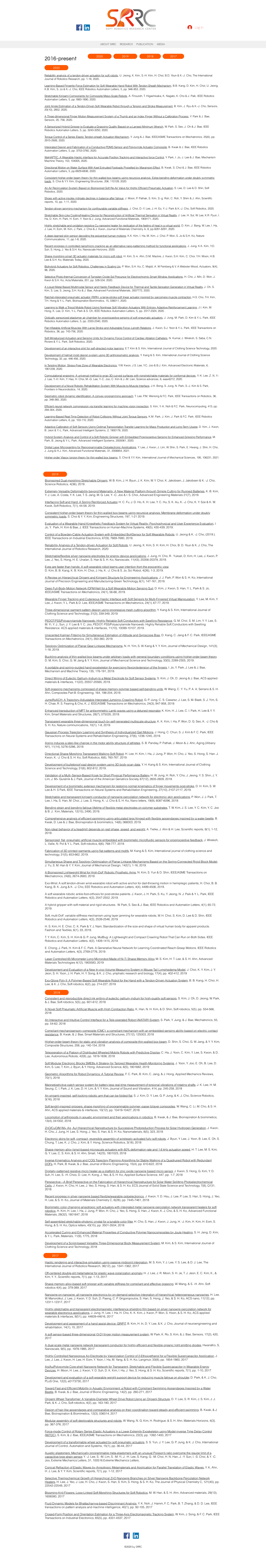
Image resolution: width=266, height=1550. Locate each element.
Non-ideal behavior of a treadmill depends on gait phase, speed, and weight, (95, 829)
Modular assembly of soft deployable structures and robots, (83, 1420)
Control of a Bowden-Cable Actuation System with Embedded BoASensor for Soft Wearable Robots (109, 534)
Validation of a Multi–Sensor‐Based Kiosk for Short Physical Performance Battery (97, 775)
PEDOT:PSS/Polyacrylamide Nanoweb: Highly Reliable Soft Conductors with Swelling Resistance (108, 620)
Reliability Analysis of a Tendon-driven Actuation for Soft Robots (86, 545)
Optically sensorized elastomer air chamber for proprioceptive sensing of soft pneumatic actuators (104, 317)
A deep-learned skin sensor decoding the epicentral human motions (85, 235)
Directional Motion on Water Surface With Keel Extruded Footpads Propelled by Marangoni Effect (102, 167)
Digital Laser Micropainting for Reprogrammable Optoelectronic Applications (90, 447)
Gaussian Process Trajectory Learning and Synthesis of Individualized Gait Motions (99, 732)
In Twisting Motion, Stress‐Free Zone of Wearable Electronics (81, 365)
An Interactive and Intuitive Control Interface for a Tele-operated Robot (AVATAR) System (102, 1020)
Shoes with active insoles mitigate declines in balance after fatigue (84, 198)
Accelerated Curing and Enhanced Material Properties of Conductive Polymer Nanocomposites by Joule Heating (119, 1232)
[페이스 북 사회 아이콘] (79, 27)
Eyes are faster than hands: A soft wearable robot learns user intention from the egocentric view (107, 567)
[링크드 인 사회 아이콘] (87, 27)
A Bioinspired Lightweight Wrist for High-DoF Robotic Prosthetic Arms (90, 872)
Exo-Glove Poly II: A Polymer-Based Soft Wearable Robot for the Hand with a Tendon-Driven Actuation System (116, 980)
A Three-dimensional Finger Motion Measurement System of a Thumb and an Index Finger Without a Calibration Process (117, 116)
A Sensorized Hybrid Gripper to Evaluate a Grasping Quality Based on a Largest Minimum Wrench (104, 126)
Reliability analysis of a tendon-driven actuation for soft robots (81, 75)
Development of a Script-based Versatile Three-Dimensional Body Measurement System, (103, 1243)
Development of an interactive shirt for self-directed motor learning (84, 348)
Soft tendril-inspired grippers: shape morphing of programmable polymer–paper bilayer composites (110, 1106)
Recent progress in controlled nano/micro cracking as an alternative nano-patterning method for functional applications (115, 246)
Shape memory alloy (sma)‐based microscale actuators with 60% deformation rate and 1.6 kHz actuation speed (117, 1149)
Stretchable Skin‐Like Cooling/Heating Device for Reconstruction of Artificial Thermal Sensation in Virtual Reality (111, 215)
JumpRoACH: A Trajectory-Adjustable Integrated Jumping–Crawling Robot (94, 700)
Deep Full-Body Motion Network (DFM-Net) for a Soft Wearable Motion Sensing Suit (99, 588)
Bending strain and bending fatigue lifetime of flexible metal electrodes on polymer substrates (106, 807)
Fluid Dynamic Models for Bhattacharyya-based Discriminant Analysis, (91, 1503)
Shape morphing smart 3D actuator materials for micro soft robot (83, 256)
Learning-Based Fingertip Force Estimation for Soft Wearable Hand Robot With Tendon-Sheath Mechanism (108, 85)
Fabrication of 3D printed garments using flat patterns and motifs (87, 851)
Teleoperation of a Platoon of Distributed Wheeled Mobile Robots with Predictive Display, (102, 1052)
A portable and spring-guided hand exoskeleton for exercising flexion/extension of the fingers (106, 667)
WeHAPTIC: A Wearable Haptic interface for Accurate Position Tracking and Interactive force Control (104, 157)
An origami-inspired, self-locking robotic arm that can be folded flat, (89, 1095)
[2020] (100, 56)
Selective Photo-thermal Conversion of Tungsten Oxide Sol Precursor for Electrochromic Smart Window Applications (114, 276)
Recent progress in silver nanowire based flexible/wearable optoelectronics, (95, 1196)
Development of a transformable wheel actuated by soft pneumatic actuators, (95, 1442)
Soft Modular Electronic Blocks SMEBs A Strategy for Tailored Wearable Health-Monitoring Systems (109, 1063)
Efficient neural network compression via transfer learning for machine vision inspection (97, 406)
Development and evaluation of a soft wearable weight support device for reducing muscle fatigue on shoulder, (117, 1377)
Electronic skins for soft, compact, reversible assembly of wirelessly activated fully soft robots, (106, 1139)
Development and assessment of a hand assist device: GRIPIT (85, 1323)
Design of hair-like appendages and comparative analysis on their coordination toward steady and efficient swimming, (122, 1410)
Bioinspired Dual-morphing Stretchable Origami (76, 480)
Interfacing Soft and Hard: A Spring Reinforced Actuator (81, 502)
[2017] (173, 56)
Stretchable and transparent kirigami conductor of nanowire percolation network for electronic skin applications (117, 797)
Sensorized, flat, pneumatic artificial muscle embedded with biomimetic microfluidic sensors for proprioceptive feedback (124, 840)
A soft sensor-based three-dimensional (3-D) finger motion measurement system (97, 1334)
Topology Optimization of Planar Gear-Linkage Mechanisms (84, 646)
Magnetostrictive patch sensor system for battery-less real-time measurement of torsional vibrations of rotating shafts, (120, 1085)
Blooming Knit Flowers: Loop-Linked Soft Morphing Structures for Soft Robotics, (96, 1492)
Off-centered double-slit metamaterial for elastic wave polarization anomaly (93, 1273)
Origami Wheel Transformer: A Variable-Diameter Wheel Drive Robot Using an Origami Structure (107, 1399)
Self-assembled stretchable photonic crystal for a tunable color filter (89, 1221)
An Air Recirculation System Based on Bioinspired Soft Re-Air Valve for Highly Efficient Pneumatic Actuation (109, 188)
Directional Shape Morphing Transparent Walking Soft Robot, (84, 754)
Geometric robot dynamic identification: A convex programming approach (89, 396)
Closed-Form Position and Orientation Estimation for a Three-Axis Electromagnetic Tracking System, (110, 1514)
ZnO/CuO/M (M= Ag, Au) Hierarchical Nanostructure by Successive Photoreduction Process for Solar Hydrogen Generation (125, 1128)
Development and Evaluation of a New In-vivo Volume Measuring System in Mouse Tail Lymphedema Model (115, 969)
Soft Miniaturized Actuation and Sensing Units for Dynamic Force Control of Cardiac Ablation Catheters (106, 338)
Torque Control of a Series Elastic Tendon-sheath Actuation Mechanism (87, 137)
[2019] (125, 56)
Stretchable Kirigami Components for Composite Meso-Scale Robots (86, 96)
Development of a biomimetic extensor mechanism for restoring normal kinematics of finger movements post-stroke (119, 786)
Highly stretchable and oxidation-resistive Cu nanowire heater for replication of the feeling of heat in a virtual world (112, 225)
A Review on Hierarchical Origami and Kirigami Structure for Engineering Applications (101, 577)
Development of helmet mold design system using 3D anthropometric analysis (92, 355)
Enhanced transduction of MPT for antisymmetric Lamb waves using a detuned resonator (102, 710)
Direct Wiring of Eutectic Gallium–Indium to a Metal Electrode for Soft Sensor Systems (100, 678)
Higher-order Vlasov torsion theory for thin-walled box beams (81, 457)
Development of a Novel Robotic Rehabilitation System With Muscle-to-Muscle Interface (97, 386)
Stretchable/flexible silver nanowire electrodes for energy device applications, (96, 556)
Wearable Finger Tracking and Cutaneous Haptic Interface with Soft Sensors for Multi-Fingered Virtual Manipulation (120, 599)
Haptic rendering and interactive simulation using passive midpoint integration (96, 1262)
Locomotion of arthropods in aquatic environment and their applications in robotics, (99, 1117)
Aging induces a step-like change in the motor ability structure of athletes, (93, 743)
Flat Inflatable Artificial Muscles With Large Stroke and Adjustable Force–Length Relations (98, 328)
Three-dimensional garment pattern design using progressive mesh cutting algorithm (100, 610)
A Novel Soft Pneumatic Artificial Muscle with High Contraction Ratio (89, 1009)
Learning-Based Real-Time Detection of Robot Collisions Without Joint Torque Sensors (96, 416)
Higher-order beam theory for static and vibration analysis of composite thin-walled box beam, (106, 1041)
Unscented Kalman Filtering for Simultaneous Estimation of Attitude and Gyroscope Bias (102, 635)
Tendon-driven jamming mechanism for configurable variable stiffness (86, 208)
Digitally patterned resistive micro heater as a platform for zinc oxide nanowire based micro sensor (109, 1171)
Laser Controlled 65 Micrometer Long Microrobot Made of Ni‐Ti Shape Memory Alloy (99, 959)
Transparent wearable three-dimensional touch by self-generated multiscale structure (100, 721)
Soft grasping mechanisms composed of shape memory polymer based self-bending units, (104, 689)
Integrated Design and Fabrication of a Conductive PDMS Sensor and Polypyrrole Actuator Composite (106, 147)
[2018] (150, 56)
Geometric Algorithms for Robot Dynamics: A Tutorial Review (84, 1074)
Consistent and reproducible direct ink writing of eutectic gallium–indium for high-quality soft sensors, (111, 998)
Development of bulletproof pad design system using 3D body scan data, (93, 764)
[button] (144, 44)
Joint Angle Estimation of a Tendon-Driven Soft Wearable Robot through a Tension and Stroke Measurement (109, 106)
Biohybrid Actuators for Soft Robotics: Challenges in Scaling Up (83, 266)
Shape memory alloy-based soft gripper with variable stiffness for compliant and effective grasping (109, 1284)
